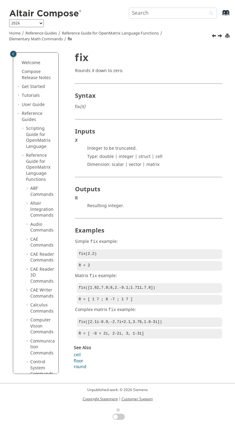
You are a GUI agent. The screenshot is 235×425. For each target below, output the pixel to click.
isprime (42, 319)
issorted (43, 337)
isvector (42, 346)
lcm (38, 364)
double (42, 65)
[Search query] (173, 13)
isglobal (43, 287)
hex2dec (43, 191)
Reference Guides (41, 33)
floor (39, 173)
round (80, 370)
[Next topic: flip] (220, 36)
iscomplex (44, 257)
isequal (42, 277)
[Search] (209, 14)
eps (38, 83)
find (39, 128)
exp (38, 92)
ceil (77, 358)
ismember (44, 307)
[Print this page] (228, 36)
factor (41, 119)
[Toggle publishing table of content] (13, 54)
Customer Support (137, 399)
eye (38, 110)
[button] (32, 56)
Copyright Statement (100, 399)
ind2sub (43, 217)
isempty (43, 269)
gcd (38, 182)
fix (70, 39)
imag (40, 209)
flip (38, 146)
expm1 (41, 101)
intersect (44, 227)
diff (38, 56)
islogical (43, 295)
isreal (40, 328)
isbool (41, 245)
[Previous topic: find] (214, 36)
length (41, 373)
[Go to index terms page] (219, 16)
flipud (41, 164)
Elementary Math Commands (36, 39)
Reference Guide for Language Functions (110, 33)
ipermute (44, 236)
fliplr (39, 155)
